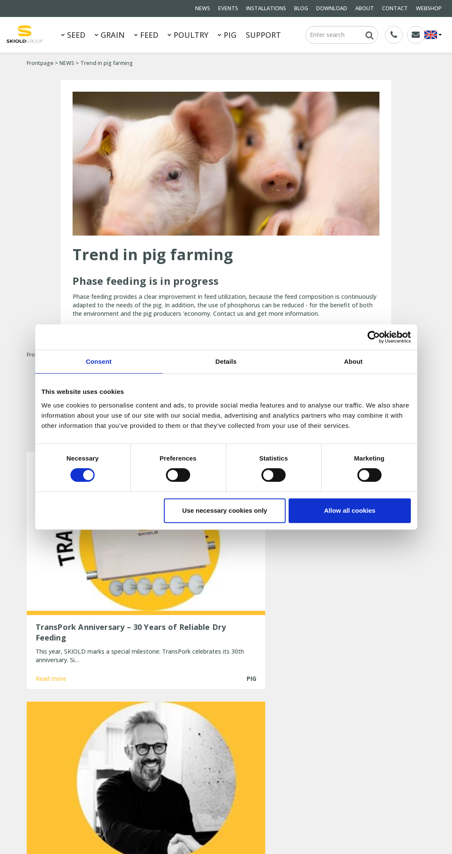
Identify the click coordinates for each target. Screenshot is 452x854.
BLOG (301, 8)
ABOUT (364, 8)
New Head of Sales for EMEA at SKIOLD (226, 746)
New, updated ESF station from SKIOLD (226, 778)
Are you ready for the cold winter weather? (217, 762)
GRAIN (110, 35)
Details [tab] (226, 361)
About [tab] (353, 361)
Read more (51, 622)
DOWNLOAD (331, 8)
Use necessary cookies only (224, 510)
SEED (73, 35)
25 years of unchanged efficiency (217, 789)
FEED (146, 35)
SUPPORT (263, 35)
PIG (227, 35)
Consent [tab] (99, 361)
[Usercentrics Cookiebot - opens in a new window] (374, 337)
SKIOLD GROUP (99, 828)
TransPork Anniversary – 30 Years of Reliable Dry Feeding (221, 730)
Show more (226, 653)
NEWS (202, 8)
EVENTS (228, 8)
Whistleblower (105, 784)
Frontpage (40, 63)
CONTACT (395, 8)
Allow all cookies (350, 510)
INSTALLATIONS (266, 8)
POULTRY (188, 35)
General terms (46, 749)
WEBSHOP (429, 8)
